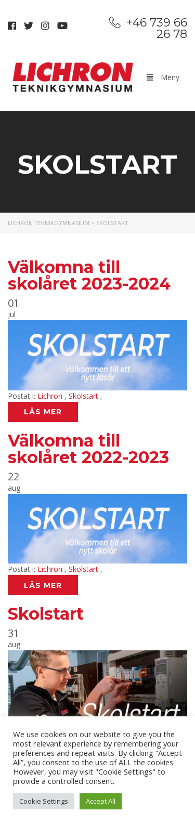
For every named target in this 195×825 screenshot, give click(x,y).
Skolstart (84, 396)
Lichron (50, 396)
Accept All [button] (100, 801)
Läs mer (43, 411)
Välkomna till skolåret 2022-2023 (88, 448)
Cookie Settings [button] (43, 801)
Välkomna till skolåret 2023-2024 (89, 275)
